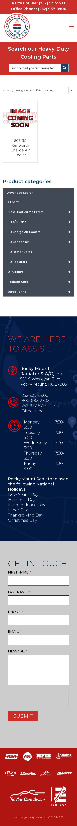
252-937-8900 (35, 395)
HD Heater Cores (19, 252)
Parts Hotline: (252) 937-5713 (38, 3)
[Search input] (35, 68)
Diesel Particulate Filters (40, 212)
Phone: (15, 612)
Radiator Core (40, 282)
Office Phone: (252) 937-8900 (38, 9)
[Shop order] (54, 90)
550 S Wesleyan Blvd (40, 379)
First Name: (19, 572)
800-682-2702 (35, 400)
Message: (17, 651)
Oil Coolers (40, 272)
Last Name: (19, 592)
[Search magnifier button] (65, 68)
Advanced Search (20, 192)
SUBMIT (23, 716)
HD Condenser (40, 242)
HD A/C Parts (40, 222)
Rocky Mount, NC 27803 (43, 384)
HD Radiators (40, 262)
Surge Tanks (40, 292)
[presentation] (38, 697)
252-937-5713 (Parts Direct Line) (40, 408)
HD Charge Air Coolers (40, 232)
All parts (13, 202)
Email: (14, 631)
